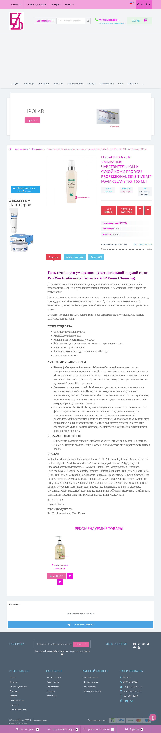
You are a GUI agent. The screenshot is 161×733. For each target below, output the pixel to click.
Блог (120, 83)
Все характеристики (143, 244)
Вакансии (14, 691)
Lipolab (32, 120)
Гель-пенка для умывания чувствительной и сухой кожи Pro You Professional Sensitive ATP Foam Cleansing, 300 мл (60, 567)
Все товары (52, 695)
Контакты (16, 4)
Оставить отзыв (144, 193)
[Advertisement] (80, 56)
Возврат (55, 4)
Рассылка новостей (92, 691)
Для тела (58, 83)
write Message (129, 682)
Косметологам (75, 83)
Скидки (16, 83)
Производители (17, 700)
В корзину (56, 575)
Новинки (51, 691)
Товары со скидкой (18, 709)
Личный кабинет (91, 677)
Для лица (29, 83)
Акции (13, 677)
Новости (69, 4)
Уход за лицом (53, 682)
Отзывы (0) (96, 257)
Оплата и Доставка (36, 4)
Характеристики (74, 257)
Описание (53, 257)
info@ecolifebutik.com (131, 686)
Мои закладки (89, 686)
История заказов (90, 682)
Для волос (44, 83)
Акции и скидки (54, 677)
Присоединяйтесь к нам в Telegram (23, 189)
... (143, 83)
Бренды (91, 83)
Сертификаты (107, 83)
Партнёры (14, 705)
